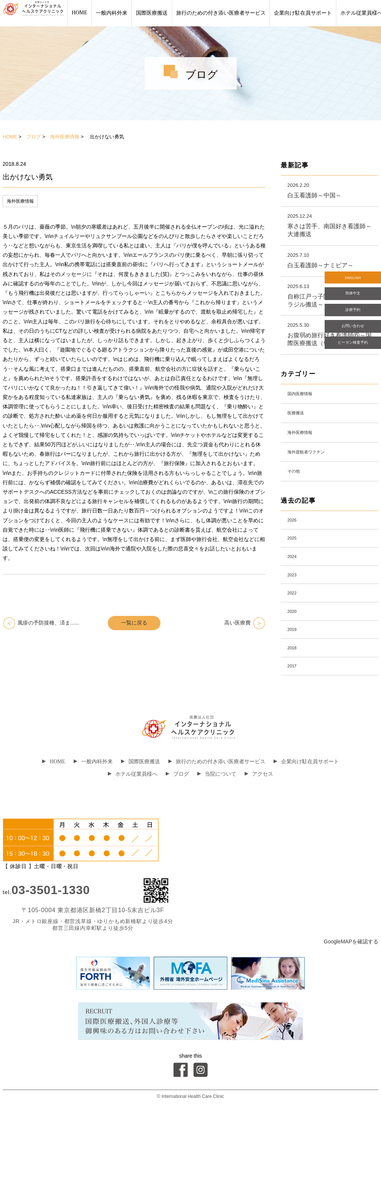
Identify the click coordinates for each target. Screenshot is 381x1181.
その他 (297, 497)
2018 (295, 705)
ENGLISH (352, 280)
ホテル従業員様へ (132, 837)
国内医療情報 (306, 403)
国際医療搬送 (152, 13)
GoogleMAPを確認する (351, 1005)
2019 (295, 682)
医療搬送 (300, 427)
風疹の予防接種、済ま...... (48, 623)
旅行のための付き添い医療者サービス (221, 13)
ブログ (33, 136)
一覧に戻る (134, 623)
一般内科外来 (111, 13)
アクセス (259, 837)
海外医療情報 (64, 136)
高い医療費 (237, 623)
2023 (295, 616)
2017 (295, 727)
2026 (295, 549)
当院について (216, 837)
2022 (295, 638)
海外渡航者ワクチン (315, 473)
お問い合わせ (353, 345)
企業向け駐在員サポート (303, 13)
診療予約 (352, 323)
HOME (79, 12)
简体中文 (352, 301)
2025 (295, 572)
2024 (295, 594)
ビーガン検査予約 (353, 367)
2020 (295, 660)
